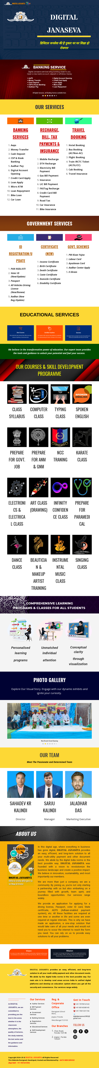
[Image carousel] (49, 79)
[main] (64, 23)
